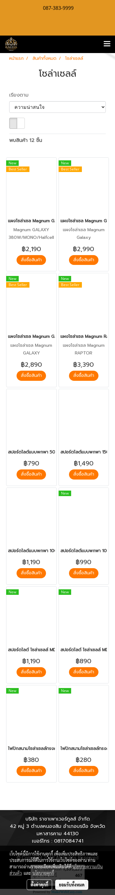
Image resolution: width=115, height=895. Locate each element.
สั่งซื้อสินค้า (31, 260)
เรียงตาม (21, 95)
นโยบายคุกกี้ (43, 873)
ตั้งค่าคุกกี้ (39, 884)
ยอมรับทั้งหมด (72, 884)
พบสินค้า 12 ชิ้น (25, 140)
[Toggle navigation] (107, 44)
